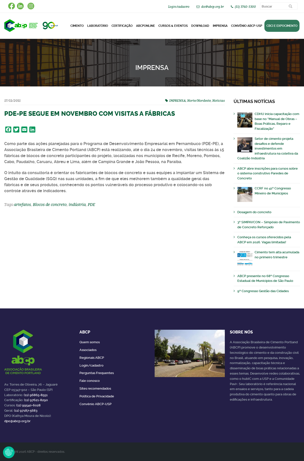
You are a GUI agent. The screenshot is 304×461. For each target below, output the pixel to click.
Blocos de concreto (50, 204)
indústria (77, 204)
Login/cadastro (178, 7)
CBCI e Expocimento (281, 26)
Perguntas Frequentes (96, 373)
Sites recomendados (95, 388)
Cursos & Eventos (173, 26)
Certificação (122, 26)
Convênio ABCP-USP (246, 26)
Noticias (218, 100)
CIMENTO (77, 26)
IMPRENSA (177, 100)
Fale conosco (89, 381)
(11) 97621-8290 (36, 400)
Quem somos (89, 342)
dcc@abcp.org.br (212, 7)
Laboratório (97, 26)
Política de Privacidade (96, 396)
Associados (87, 350)
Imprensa (220, 26)
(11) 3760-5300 (245, 7)
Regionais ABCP (91, 358)
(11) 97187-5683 (25, 410)
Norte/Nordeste (199, 100)
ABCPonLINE (145, 26)
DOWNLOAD (200, 26)
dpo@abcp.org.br (17, 421)
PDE (91, 204)
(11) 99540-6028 (28, 405)
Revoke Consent (9, 452)
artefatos (22, 204)
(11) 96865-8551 (36, 395)
